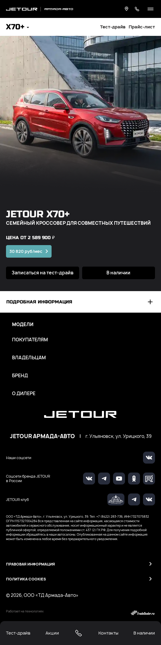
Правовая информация (30, 564)
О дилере (23, 394)
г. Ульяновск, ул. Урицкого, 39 (118, 436)
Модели (23, 325)
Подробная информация (39, 302)
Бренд (20, 376)
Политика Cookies (26, 579)
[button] (17, 27)
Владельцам (29, 358)
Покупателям (30, 340)
